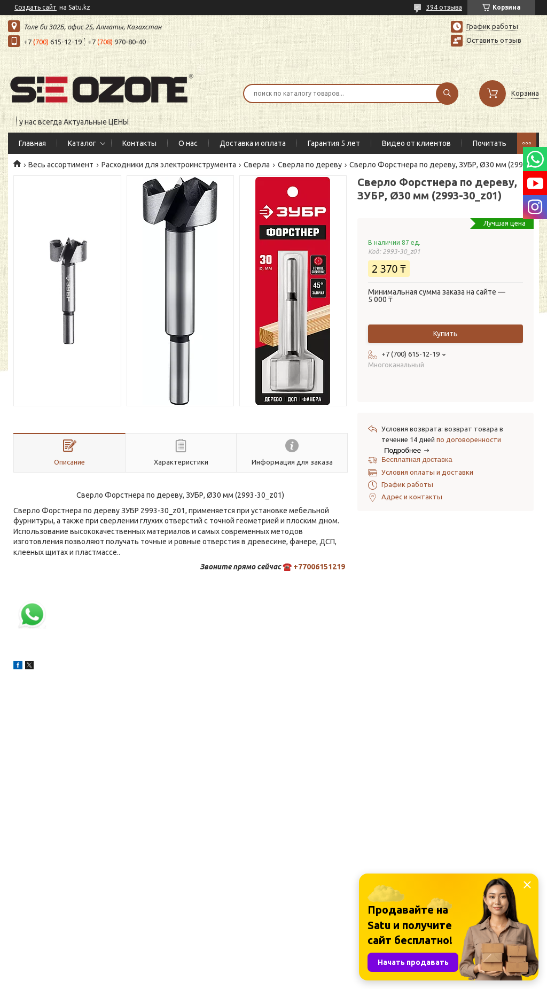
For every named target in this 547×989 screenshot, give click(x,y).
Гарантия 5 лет (334, 143)
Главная (32, 143)
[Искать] (447, 93)
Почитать (489, 143)
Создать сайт (35, 7)
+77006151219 (319, 566)
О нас (188, 143)
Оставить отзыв (493, 40)
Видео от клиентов (416, 143)
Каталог (82, 143)
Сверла (257, 164)
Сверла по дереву (310, 164)
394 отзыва (444, 7)
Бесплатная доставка (416, 459)
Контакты (139, 143)
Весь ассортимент (60, 164)
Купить (445, 333)
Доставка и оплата (253, 143)
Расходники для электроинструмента (168, 164)
